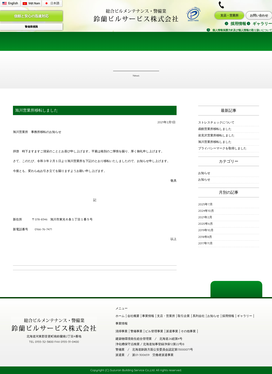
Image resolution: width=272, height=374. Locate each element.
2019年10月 (205, 230)
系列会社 (199, 316)
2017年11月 (205, 243)
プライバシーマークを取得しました (222, 148)
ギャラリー (262, 23)
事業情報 (99, 42)
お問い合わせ (259, 15)
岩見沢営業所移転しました (216, 135)
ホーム (41, 42)
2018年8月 (205, 237)
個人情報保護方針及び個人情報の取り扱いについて (242, 30)
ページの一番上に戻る (236, 288)
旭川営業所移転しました (214, 142)
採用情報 (238, 23)
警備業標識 (31, 26)
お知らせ (204, 173)
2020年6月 (205, 224)
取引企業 (168, 42)
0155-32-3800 (243, 5)
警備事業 (136, 331)
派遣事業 (172, 331)
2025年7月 (205, 204)
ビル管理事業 (154, 331)
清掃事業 (121, 331)
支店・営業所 (229, 15)
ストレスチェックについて (216, 122)
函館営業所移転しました (214, 129)
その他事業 (188, 331)
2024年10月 (206, 211)
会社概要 (69, 42)
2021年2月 (205, 217)
